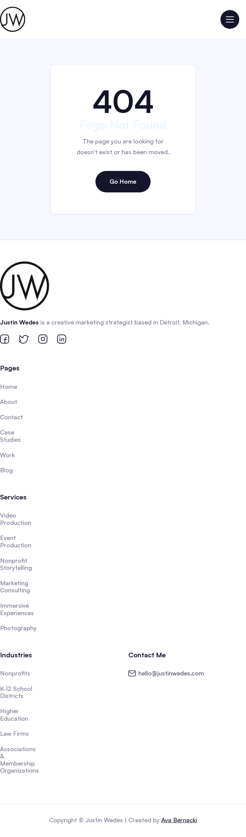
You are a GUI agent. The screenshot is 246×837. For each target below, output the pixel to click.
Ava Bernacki (179, 820)
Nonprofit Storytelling (17, 563)
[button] (229, 19)
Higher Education (15, 714)
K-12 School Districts (17, 691)
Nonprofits (16, 672)
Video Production (16, 519)
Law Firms (15, 732)
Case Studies (11, 436)
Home (9, 387)
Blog (7, 470)
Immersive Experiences (18, 608)
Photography (19, 627)
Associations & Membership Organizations (20, 758)
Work (8, 455)
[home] (12, 19)
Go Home (123, 181)
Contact (12, 417)
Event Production (16, 541)
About (9, 402)
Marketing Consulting (16, 586)
